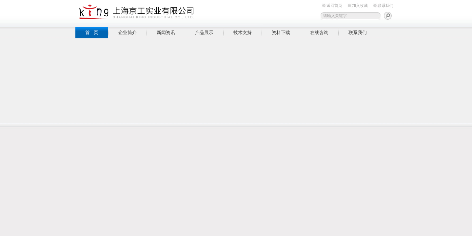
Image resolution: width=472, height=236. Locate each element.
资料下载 (281, 32)
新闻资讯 (166, 32)
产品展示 (204, 32)
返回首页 (334, 5)
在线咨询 (319, 32)
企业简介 (127, 32)
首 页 (91, 32)
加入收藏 (360, 5)
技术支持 (242, 32)
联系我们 (385, 5)
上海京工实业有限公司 (177, 12)
